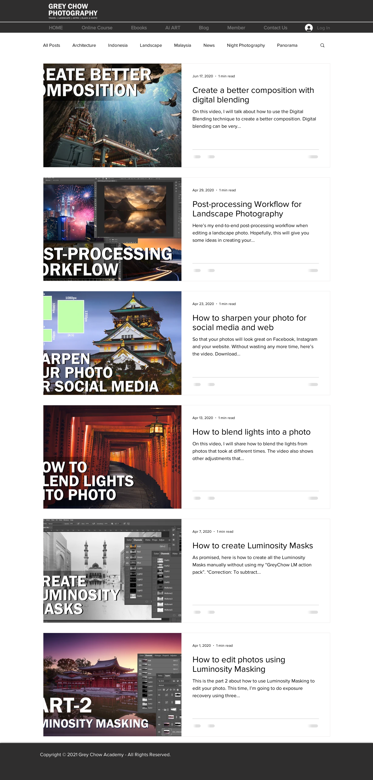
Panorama (287, 45)
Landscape (151, 45)
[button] (97, 27)
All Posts (51, 45)
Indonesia (118, 45)
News (209, 45)
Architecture (84, 45)
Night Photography (246, 45)
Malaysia (182, 45)
